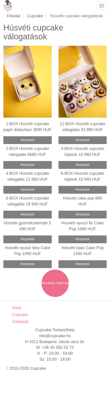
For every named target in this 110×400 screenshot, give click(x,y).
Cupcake (19, 314)
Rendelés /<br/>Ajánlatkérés (55, 283)
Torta (16, 308)
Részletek (27, 140)
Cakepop (19, 321)
